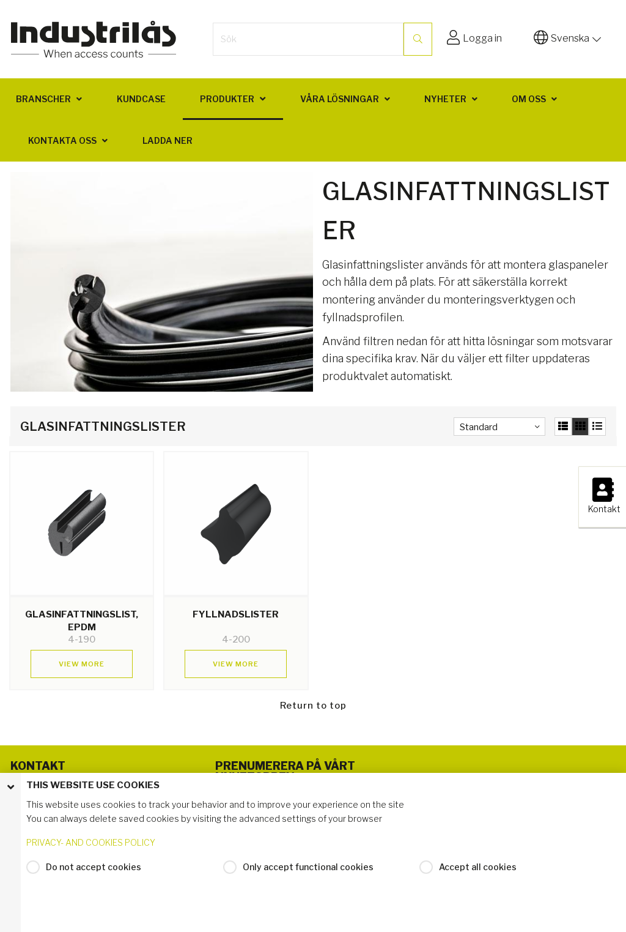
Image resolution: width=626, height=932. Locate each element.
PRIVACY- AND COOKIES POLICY (90, 842)
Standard (479, 427)
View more (82, 664)
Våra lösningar (339, 99)
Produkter (227, 99)
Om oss (529, 99)
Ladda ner (167, 140)
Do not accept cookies (93, 867)
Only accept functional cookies (308, 867)
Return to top (313, 705)
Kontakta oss (62, 140)
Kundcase (141, 99)
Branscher (43, 99)
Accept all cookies (478, 867)
